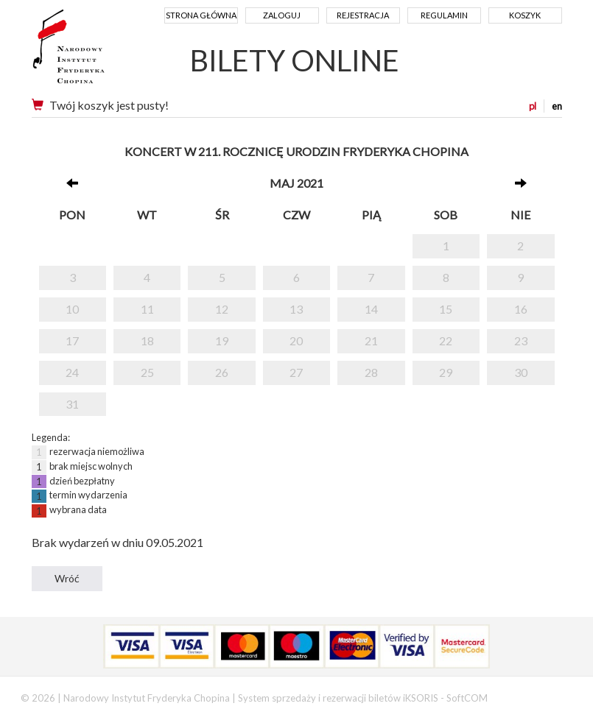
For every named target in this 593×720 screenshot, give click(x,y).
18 (147, 340)
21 (371, 340)
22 (445, 340)
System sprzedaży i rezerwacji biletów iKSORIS (338, 698)
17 (72, 340)
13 (296, 309)
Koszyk (525, 15)
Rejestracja (363, 15)
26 (221, 372)
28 (371, 372)
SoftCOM (467, 698)
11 (147, 309)
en (557, 106)
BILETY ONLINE (294, 60)
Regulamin (444, 15)
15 (445, 309)
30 (520, 372)
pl (532, 106)
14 (371, 309)
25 (147, 372)
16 (520, 309)
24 (72, 372)
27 (296, 372)
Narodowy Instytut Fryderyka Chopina (96, 51)
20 (296, 340)
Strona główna (201, 15)
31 (72, 404)
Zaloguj (282, 15)
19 (221, 340)
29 (445, 372)
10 (72, 309)
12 (221, 309)
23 (520, 340)
